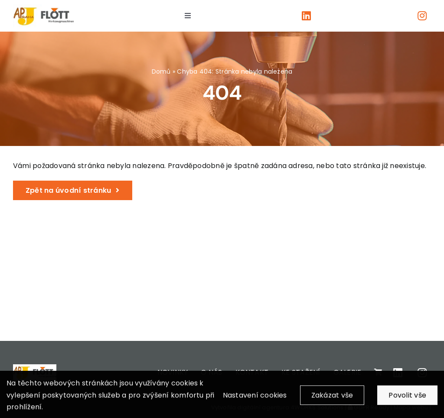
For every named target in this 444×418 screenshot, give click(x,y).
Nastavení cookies (255, 400)
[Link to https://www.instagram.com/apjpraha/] (422, 15)
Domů (161, 71)
